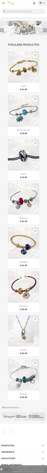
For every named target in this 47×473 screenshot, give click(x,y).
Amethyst (23, 306)
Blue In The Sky (23, 130)
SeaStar (23, 350)
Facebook (4, 431)
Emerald (23, 394)
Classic (23, 174)
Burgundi (23, 218)
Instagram (11, 431)
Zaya (23, 86)
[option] (23, 28)
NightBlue (23, 262)
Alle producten (11, 407)
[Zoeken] (23, 11)
